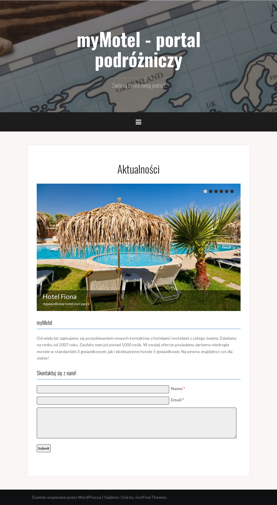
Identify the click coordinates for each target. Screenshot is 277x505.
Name (178, 388)
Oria (125, 497)
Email (177, 399)
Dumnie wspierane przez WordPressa (66, 497)
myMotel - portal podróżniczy (139, 49)
